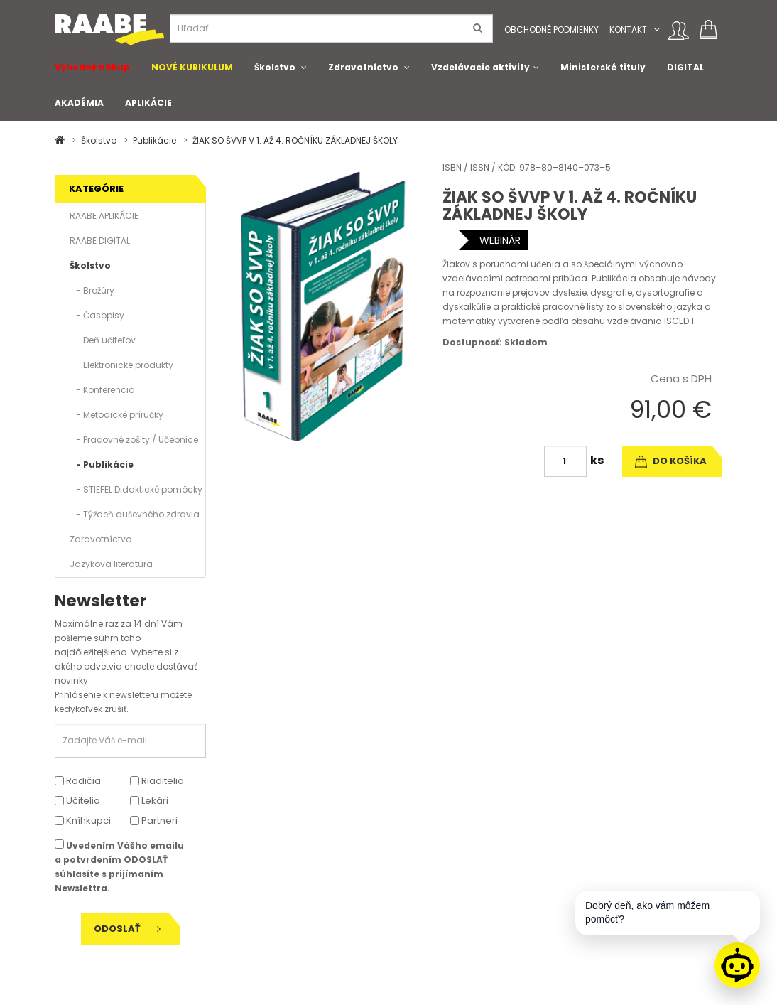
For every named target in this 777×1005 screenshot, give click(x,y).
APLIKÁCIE (148, 103)
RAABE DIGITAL (100, 241)
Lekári (149, 800)
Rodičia (78, 781)
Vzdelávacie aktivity (480, 67)
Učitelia (77, 800)
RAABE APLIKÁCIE (104, 216)
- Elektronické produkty (121, 365)
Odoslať (127, 928)
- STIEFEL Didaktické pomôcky (136, 489)
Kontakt (628, 29)
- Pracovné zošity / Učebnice (134, 440)
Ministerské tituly (603, 67)
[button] (656, 29)
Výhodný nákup (92, 67)
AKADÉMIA (79, 103)
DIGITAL (685, 67)
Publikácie (154, 140)
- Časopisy (97, 315)
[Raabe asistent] (737, 965)
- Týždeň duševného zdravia (135, 514)
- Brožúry (92, 290)
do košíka (671, 461)
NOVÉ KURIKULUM (192, 67)
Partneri (154, 820)
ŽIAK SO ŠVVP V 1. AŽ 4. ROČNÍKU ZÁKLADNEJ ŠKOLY (295, 140)
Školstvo (274, 67)
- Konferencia (102, 390)
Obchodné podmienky (551, 29)
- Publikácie (102, 464)
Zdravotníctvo (363, 67)
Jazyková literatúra (111, 564)
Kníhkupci (83, 820)
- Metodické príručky (116, 415)
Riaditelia (157, 781)
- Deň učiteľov (103, 340)
